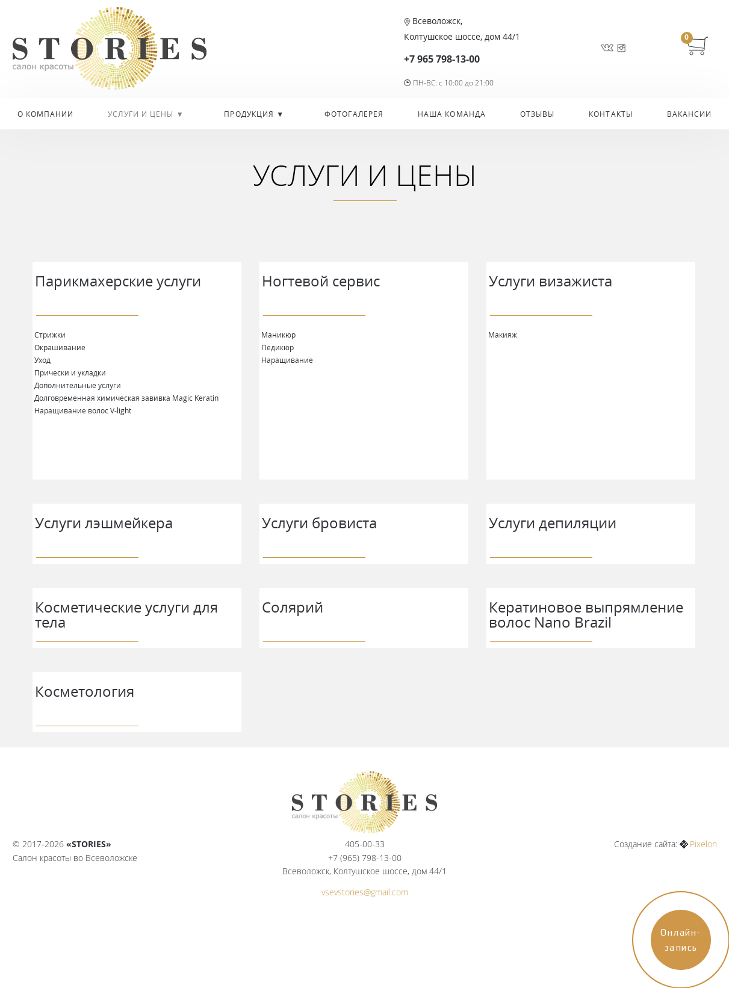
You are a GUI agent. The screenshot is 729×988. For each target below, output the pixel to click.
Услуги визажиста (550, 281)
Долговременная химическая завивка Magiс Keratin (126, 398)
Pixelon (703, 844)
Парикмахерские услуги (118, 281)
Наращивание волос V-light (82, 410)
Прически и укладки (70, 372)
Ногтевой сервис (321, 281)
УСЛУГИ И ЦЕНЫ (142, 114)
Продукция (250, 114)
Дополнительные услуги (77, 385)
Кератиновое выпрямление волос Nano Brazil (586, 614)
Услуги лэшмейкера (104, 523)
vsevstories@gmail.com (364, 892)
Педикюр (277, 347)
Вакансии (689, 114)
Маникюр (278, 334)
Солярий (292, 607)
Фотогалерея (353, 114)
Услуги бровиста (319, 523)
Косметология (84, 691)
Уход (42, 360)
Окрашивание (59, 347)
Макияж (502, 334)
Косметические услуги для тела (126, 614)
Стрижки (50, 334)
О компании (45, 114)
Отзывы (537, 114)
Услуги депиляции (552, 523)
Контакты (611, 114)
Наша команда (452, 114)
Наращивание (287, 360)
